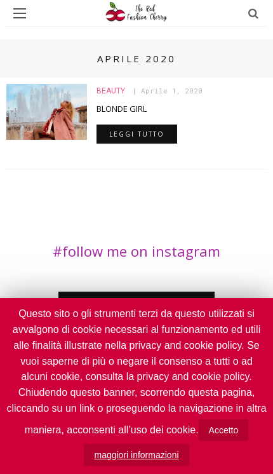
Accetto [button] (224, 430)
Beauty (111, 90)
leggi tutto (136, 134)
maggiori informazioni (136, 455)
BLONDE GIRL (122, 108)
